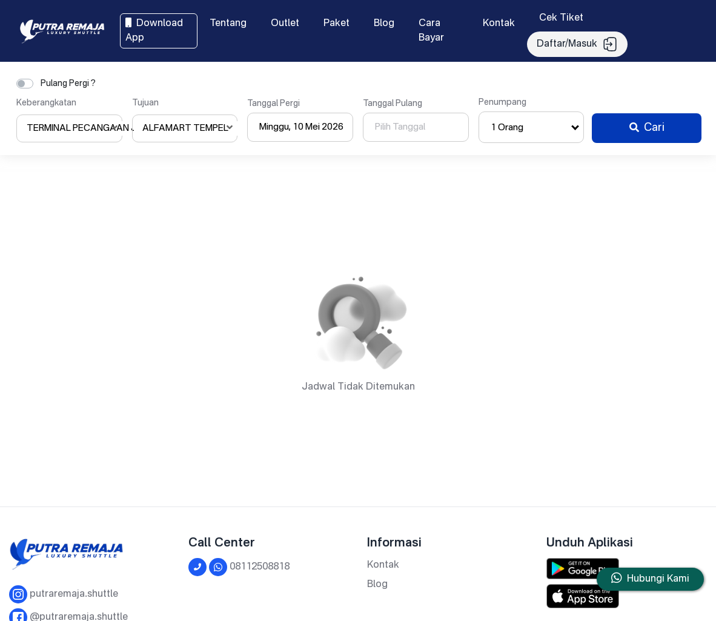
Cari (647, 127)
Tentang (228, 23)
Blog (384, 23)
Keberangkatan (46, 103)
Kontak (499, 23)
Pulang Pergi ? (68, 83)
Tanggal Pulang (392, 103)
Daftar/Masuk (577, 44)
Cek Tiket (561, 18)
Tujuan (145, 103)
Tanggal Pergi (273, 103)
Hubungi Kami (658, 579)
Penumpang (502, 102)
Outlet (285, 23)
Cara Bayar (431, 31)
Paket (336, 23)
